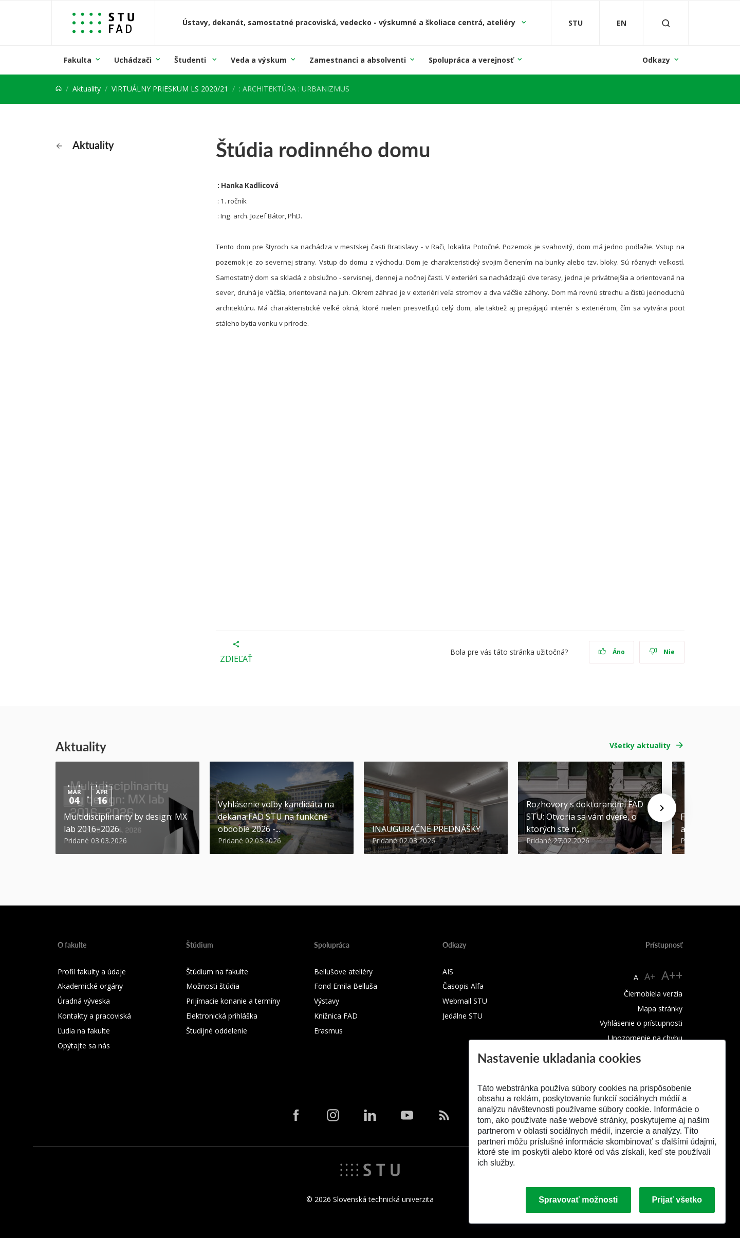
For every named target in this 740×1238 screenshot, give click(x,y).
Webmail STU (464, 1001)
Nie (662, 652)
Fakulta (77, 60)
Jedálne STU (462, 1016)
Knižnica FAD (336, 1016)
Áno (611, 652)
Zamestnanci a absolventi (357, 60)
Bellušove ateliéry (343, 971)
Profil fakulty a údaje (92, 971)
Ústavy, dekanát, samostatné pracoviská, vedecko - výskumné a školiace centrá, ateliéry (349, 22)
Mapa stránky (659, 1008)
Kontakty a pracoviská (94, 1016)
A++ (671, 975)
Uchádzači (133, 60)
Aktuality (86, 89)
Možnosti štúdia (212, 986)
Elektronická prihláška (221, 1016)
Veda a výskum (259, 60)
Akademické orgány (90, 986)
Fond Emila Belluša (345, 986)
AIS (447, 971)
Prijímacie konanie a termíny (233, 1001)
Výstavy (326, 1001)
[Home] (58, 89)
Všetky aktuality (640, 745)
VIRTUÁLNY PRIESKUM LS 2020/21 (170, 89)
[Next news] (661, 807)
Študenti (191, 60)
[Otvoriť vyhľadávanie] (666, 23)
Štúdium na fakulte (217, 971)
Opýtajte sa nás (84, 1045)
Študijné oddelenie (216, 1031)
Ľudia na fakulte (84, 1031)
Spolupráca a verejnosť (471, 60)
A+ (649, 976)
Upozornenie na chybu (645, 1038)
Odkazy (656, 60)
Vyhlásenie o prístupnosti (641, 1023)
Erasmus (328, 1031)
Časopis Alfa (463, 986)
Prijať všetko (677, 1199)
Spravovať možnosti (578, 1199)
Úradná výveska (84, 1001)
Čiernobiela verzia (653, 994)
